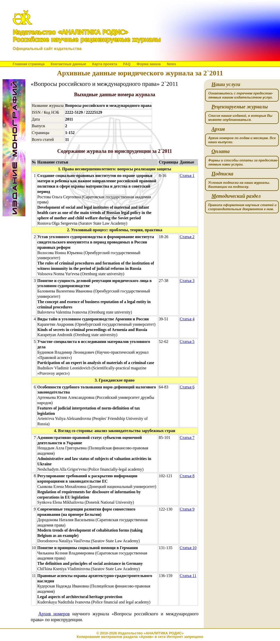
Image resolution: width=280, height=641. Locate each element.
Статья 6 (187, 387)
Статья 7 (187, 437)
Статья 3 (187, 280)
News (171, 64)
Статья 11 (188, 575)
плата (220, 151)
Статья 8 (187, 476)
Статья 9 (187, 509)
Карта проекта (104, 64)
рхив (218, 129)
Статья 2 (187, 237)
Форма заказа (149, 64)
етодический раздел (236, 196)
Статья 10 (188, 548)
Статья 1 (187, 175)
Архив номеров (54, 613)
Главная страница (28, 64)
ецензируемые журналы (239, 106)
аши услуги (225, 84)
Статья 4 (187, 319)
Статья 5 (187, 341)
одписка (222, 173)
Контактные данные (68, 64)
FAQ (126, 64)
